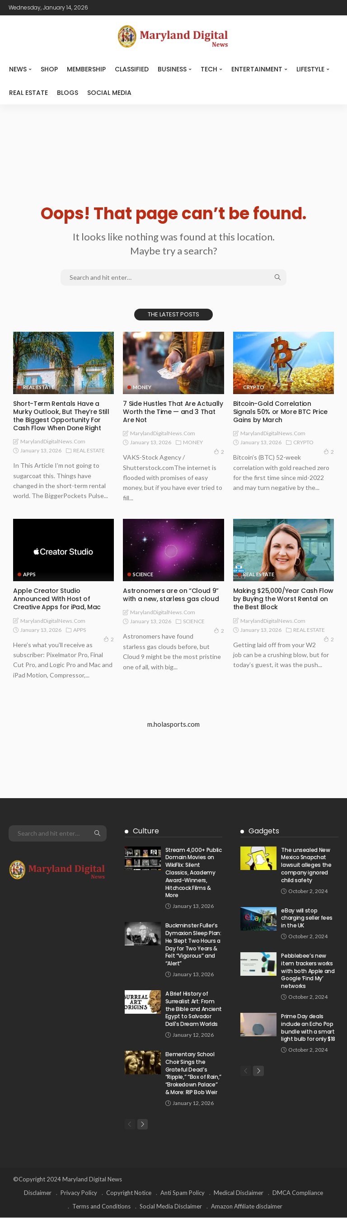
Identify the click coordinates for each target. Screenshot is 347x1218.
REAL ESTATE (28, 92)
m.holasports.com (173, 724)
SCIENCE (143, 574)
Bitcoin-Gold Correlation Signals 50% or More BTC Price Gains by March (280, 411)
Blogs (67, 92)
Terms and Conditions (101, 1206)
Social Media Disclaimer (171, 1206)
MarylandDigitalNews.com (52, 441)
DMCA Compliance (297, 1193)
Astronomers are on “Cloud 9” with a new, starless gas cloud (171, 594)
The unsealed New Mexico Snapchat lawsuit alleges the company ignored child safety (306, 865)
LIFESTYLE (310, 69)
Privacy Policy (79, 1193)
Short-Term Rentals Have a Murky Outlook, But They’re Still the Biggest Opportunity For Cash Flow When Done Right (61, 416)
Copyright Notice (128, 1193)
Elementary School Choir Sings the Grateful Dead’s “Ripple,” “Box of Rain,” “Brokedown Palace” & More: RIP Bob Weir (193, 1073)
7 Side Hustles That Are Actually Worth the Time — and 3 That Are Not (173, 411)
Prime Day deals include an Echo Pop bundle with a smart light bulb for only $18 (308, 1027)
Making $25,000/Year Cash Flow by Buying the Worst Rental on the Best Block (283, 598)
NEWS (18, 69)
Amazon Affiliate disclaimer (246, 1206)
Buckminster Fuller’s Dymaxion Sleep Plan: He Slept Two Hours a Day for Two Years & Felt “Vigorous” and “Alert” (193, 944)
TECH (209, 69)
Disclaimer (38, 1193)
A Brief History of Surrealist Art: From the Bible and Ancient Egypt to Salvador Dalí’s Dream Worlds (193, 1009)
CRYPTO (253, 387)
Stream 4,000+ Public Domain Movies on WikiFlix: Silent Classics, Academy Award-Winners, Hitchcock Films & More (193, 872)
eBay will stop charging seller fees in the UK (307, 918)
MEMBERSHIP (86, 69)
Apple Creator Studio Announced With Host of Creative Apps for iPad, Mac (57, 598)
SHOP (49, 69)
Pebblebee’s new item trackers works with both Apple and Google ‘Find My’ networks (307, 971)
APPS (29, 574)
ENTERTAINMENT (256, 69)
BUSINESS (172, 69)
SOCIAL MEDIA (109, 92)
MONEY (142, 387)
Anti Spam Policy (182, 1193)
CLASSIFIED (132, 69)
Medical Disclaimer (238, 1193)
